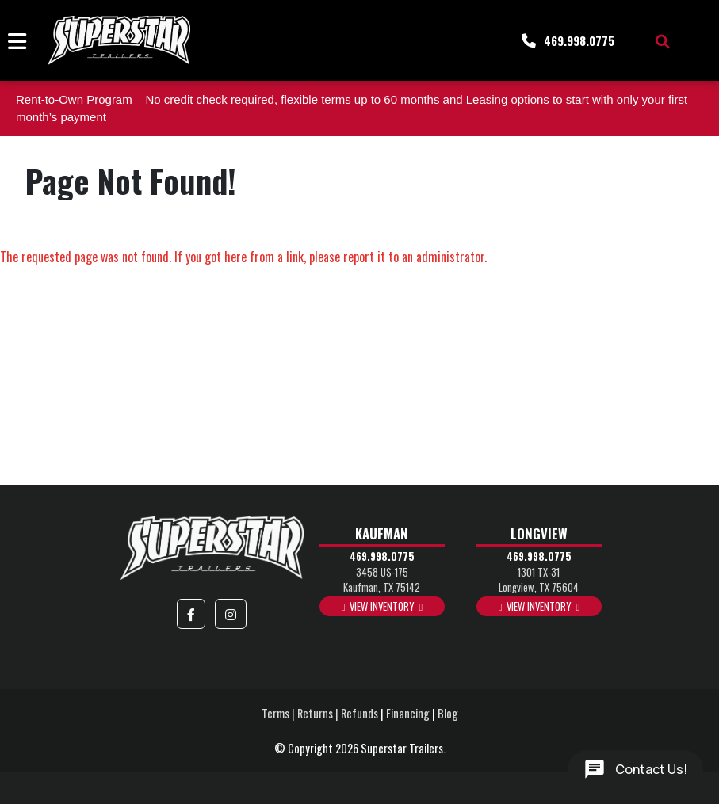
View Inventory (382, 606)
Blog (448, 713)
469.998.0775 (382, 556)
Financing (408, 713)
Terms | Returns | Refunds (320, 713)
